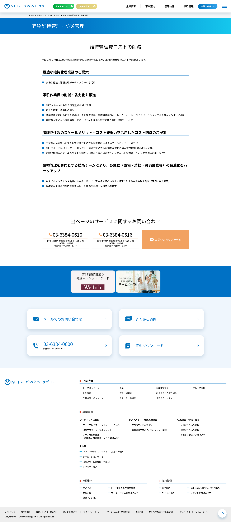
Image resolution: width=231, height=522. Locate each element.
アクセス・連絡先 (127, 398)
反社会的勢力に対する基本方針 (161, 512)
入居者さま (84, 6)
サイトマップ (10, 512)
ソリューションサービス (94, 456)
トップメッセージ (91, 388)
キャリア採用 (168, 492)
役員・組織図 (125, 393)
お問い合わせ (207, 6)
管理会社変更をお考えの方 (193, 435)
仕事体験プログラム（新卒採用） (205, 487)
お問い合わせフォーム (168, 239)
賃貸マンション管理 (190, 430)
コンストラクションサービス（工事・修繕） (103, 451)
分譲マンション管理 (190, 425)
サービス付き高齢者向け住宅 (124, 492)
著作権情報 (25, 512)
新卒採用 (166, 487)
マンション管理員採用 (200, 492)
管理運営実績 (162, 388)
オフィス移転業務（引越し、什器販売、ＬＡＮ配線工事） (101, 436)
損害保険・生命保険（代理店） (97, 461)
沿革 (121, 388)
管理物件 (169, 6)
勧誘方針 (139, 512)
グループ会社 (199, 388)
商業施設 (87, 492)
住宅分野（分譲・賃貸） (189, 419)
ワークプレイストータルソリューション (101, 425)
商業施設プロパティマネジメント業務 (149, 430)
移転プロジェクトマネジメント (97, 430)
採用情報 (189, 6)
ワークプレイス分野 (89, 419)
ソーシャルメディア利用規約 (118, 512)
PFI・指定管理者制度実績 (123, 487)
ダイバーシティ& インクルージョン (194, 512)
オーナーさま (61, 6)
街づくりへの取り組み (166, 393)
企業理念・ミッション (93, 398)
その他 (83, 446)
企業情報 (131, 6)
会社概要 (87, 393)
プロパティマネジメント (143, 425)
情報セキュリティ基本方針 (46, 512)
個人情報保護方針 (70, 512)
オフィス (87, 487)
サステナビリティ (164, 398)
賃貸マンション (90, 497)
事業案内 (150, 6)
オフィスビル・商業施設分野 (142, 419)
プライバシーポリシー (92, 512)
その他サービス (90, 466)
